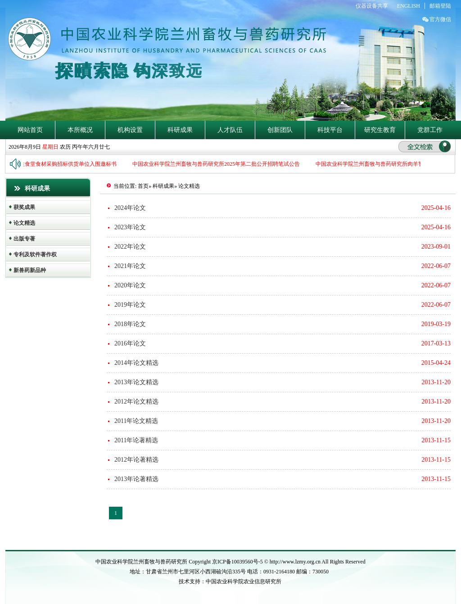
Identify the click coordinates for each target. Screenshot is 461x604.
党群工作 (430, 130)
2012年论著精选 (136, 459)
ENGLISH (408, 6)
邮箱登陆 (440, 6)
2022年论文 (130, 246)
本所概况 (80, 130)
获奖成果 (24, 207)
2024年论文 (130, 207)
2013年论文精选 (136, 382)
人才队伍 (230, 130)
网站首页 (30, 130)
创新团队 (280, 130)
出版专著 (24, 239)
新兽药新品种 (30, 270)
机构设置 (130, 130)
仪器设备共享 (372, 6)
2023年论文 (130, 227)
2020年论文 (130, 285)
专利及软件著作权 (35, 254)
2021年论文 (130, 266)
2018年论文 (130, 324)
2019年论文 (130, 304)
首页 (143, 186)
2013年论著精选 (136, 479)
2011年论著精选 (136, 440)
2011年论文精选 (136, 421)
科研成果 (180, 130)
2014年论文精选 (136, 362)
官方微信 (440, 19)
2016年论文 (130, 343)
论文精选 (24, 223)
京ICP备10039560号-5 (238, 562)
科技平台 (330, 130)
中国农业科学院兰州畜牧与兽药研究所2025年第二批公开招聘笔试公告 (219, 164)
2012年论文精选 (136, 401)
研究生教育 (380, 130)
